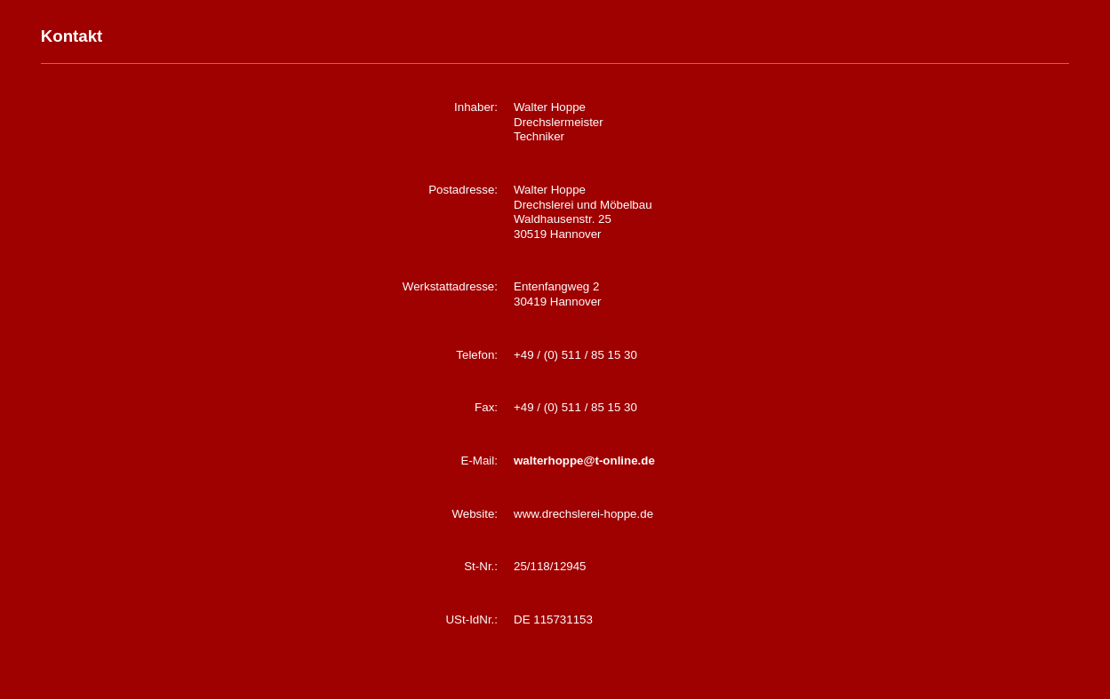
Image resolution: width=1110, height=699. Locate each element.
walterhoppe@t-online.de (584, 460)
